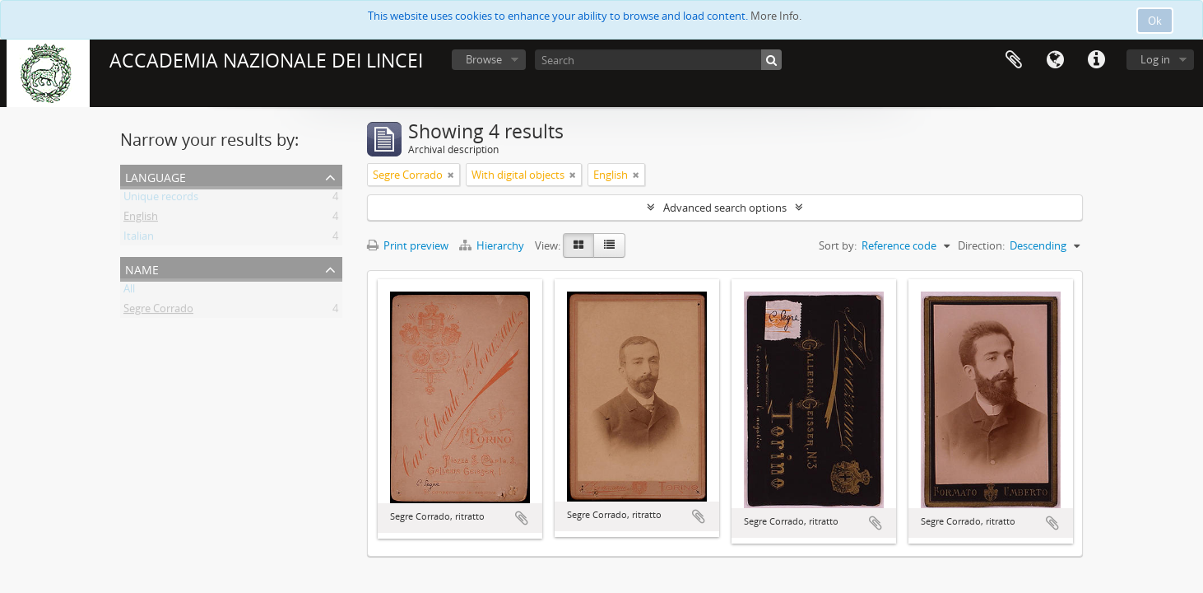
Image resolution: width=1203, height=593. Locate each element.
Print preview (407, 245)
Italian (138, 238)
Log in (1155, 59)
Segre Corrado (158, 311)
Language (1054, 60)
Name (142, 268)
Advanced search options (725, 207)
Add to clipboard (521, 518)
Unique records (160, 199)
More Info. (775, 15)
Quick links (1096, 60)
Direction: (981, 245)
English (140, 219)
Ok (1155, 20)
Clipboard (1013, 60)
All (129, 291)
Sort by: (838, 245)
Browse (484, 59)
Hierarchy (493, 245)
